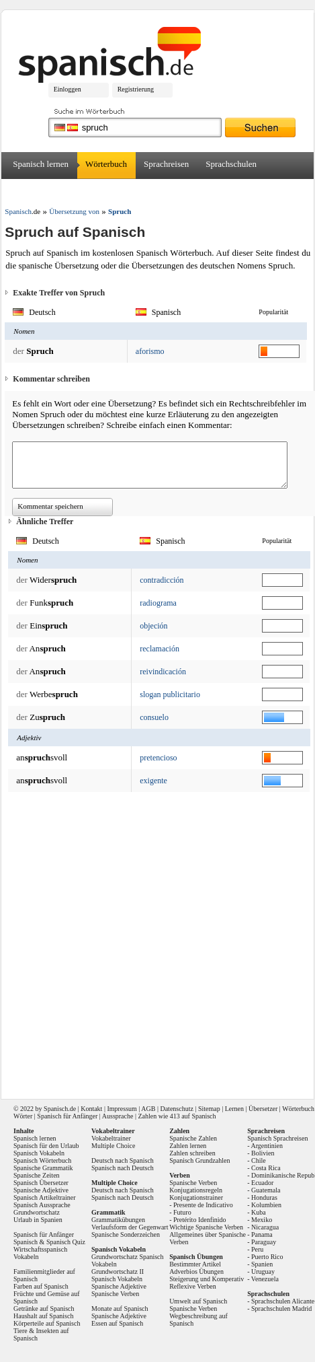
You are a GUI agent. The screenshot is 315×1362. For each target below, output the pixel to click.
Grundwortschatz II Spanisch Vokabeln (117, 1275)
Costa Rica (266, 1168)
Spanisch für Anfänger (67, 1116)
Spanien (262, 1264)
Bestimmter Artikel (195, 1264)
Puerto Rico (267, 1256)
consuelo (154, 717)
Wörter (22, 1116)
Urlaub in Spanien (37, 1219)
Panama (262, 1234)
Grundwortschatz (36, 1212)
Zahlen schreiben (192, 1153)
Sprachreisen (166, 164)
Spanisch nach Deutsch (122, 1168)
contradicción (161, 580)
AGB (148, 1108)
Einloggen (67, 89)
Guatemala (265, 1190)
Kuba (258, 1212)
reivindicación (163, 671)
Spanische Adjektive (41, 1190)
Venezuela (265, 1279)
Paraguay (263, 1242)
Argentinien (267, 1145)
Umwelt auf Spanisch (198, 1301)
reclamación (159, 648)
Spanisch (56, 1108)
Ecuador (262, 1182)
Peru (257, 1249)
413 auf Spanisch (193, 1116)
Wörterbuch (106, 164)
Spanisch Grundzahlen (199, 1160)
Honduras (264, 1197)
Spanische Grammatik (43, 1168)
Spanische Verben (115, 1293)
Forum (79, 191)
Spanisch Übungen (196, 1256)
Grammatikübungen (118, 1219)
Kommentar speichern (50, 506)
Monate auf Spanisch (119, 1308)
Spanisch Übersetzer (41, 1182)
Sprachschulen (231, 164)
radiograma (158, 603)
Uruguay (263, 1271)
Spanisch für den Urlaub (46, 1145)
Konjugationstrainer (196, 1197)
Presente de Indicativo (203, 1205)
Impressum (121, 1108)
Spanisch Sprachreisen (277, 1138)
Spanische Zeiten (36, 1175)
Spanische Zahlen (193, 1138)
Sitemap (209, 1108)
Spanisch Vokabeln (38, 1153)
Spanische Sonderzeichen (125, 1234)
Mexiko (261, 1219)
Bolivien (262, 1153)
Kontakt (91, 1108)
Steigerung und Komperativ (206, 1279)
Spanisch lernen (41, 164)
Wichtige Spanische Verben (206, 1227)
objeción (153, 626)
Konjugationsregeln (195, 1190)
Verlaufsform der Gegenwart (129, 1227)
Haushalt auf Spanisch (43, 1316)
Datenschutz (176, 1108)
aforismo (150, 351)
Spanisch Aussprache (42, 1205)
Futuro (182, 1212)
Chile (258, 1160)
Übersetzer (31, 191)
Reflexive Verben (192, 1286)
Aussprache (118, 1116)
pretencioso (158, 757)
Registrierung (136, 89)
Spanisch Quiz (65, 1242)
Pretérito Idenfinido (199, 1219)
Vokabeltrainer (111, 1138)
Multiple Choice (113, 1145)
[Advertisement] (145, 940)
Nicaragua (265, 1227)
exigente (153, 780)
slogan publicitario (170, 694)
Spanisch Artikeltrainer (44, 1197)
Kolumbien (266, 1205)
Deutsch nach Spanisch (122, 1160)
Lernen (234, 1108)
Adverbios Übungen (196, 1271)
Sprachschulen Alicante (282, 1301)
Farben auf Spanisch (41, 1286)
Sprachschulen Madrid (281, 1308)
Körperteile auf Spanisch (46, 1323)
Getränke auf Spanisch (44, 1308)
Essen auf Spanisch (117, 1323)
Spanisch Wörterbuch (42, 1160)
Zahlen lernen (187, 1145)
